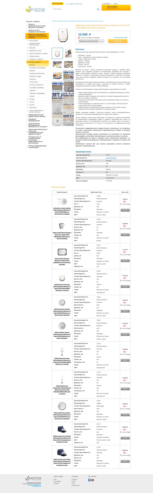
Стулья (32, 105)
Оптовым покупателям (90, 12)
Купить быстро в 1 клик (120, 37)
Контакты (55, 12)
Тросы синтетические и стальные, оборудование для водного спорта (37, 131)
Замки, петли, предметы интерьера (37, 31)
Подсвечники (34, 56)
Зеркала (32, 48)
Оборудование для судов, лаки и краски (36, 115)
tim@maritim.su (37, 486)
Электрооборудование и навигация (37, 146)
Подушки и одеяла (36, 59)
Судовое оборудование (34, 485)
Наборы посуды (35, 76)
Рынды (32, 99)
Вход (115, 3)
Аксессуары (33, 40)
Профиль (56, 483)
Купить (117, 41)
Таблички (33, 107)
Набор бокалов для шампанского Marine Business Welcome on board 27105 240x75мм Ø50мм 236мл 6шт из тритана (62, 389)
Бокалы (32, 65)
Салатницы (33, 82)
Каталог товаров (33, 21)
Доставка (63, 12)
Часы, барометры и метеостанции (36, 111)
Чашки (31, 96)
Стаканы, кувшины (36, 85)
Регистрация (106, 3)
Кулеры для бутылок (36, 73)
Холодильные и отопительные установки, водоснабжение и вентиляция (35, 140)
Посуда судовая (35, 62)
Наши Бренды (76, 485)
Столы (31, 102)
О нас (73, 483)
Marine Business (111, 158)
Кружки (32, 70)
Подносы (32, 79)
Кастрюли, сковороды (37, 68)
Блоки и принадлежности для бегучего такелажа (37, 25)
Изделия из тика (35, 50)
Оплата (69, 12)
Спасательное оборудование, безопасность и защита (37, 125)
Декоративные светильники (34, 44)
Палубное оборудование (34, 120)
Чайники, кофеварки (37, 93)
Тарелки (32, 90)
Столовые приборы (36, 88)
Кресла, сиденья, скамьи (38, 53)
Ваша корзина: (112, 7)
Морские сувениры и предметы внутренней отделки (37, 36)
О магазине (77, 12)
